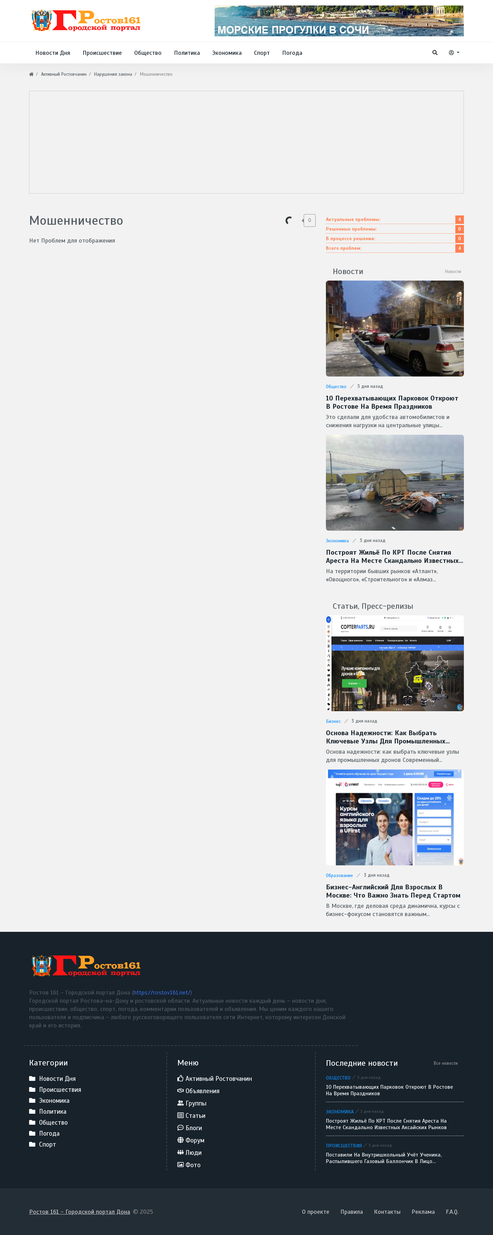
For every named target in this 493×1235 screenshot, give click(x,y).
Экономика (337, 541)
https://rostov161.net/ (162, 992)
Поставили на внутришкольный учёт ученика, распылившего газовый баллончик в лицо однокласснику (384, 1158)
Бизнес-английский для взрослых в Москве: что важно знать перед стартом (393, 891)
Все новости (446, 1063)
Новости (453, 271)
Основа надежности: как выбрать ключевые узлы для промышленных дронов (385, 737)
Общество (336, 387)
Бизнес (333, 721)
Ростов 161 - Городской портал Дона (79, 1211)
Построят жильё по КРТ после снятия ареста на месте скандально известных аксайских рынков (392, 556)
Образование (339, 875)
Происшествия (344, 1146)
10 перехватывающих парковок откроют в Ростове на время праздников (392, 402)
